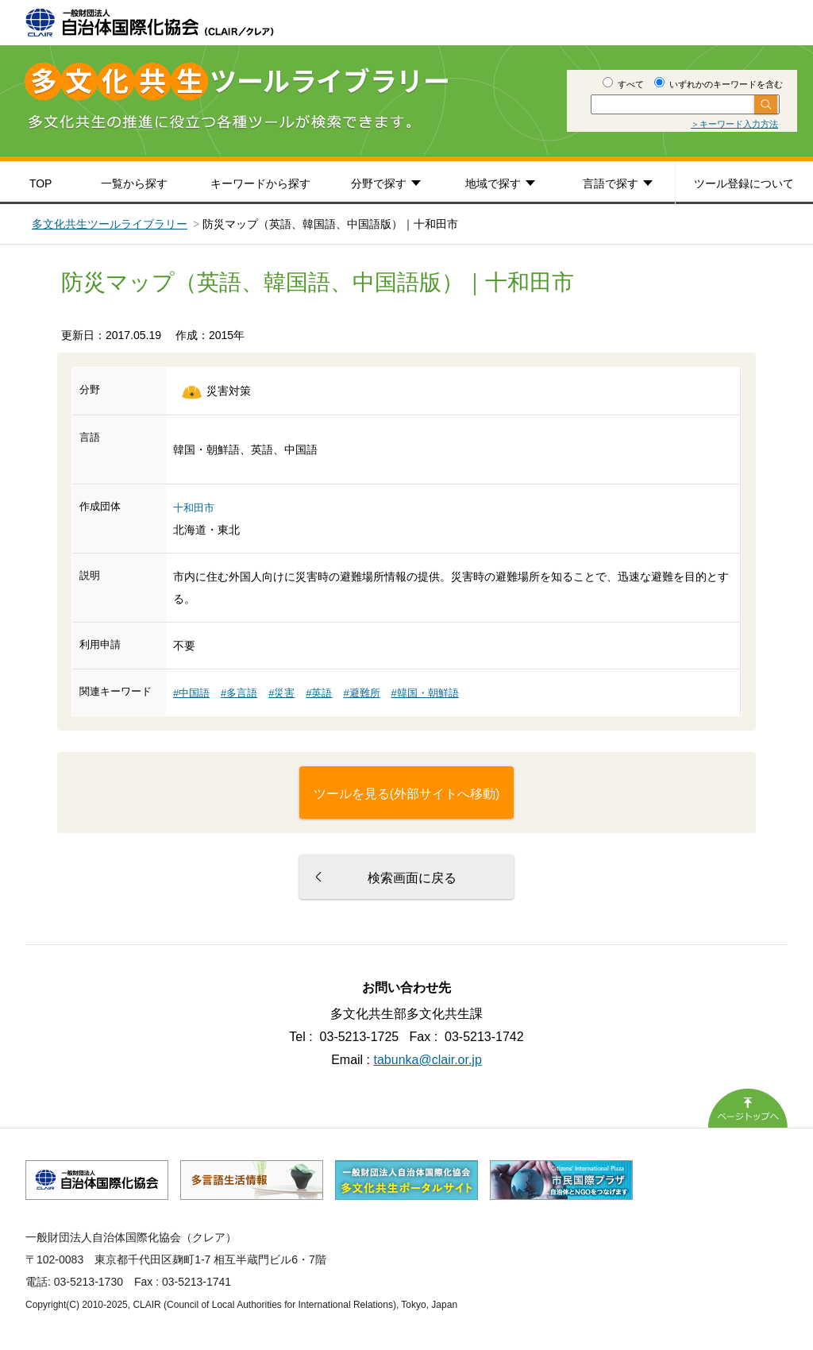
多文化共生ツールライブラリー (109, 224)
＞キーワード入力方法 (734, 124)
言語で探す (610, 183)
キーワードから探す (260, 183)
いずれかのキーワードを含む (718, 84)
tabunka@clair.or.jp (428, 1059)
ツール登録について (744, 183)
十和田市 (193, 508)
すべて (623, 84)
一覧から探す (134, 183)
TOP (40, 183)
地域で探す (493, 183)
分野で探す (378, 183)
